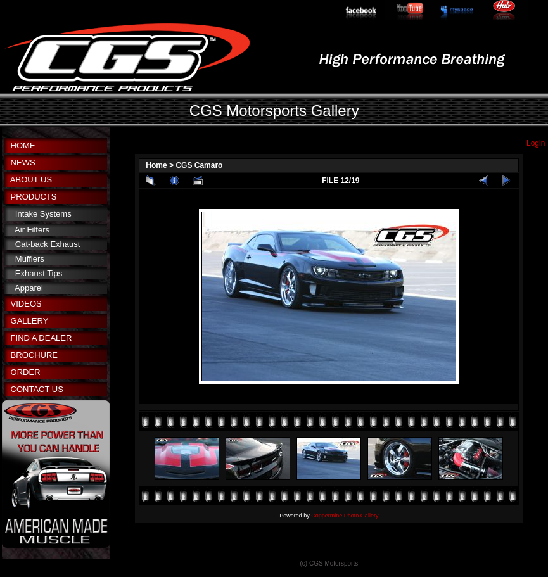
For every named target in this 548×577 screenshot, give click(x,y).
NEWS (23, 162)
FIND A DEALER (41, 338)
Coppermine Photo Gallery (344, 515)
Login (535, 143)
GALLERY (30, 321)
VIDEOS (26, 303)
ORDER (26, 372)
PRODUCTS (34, 196)
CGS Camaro (198, 165)
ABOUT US (31, 179)
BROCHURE (34, 355)
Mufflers (29, 258)
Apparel (29, 288)
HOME (23, 145)
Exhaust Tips (38, 273)
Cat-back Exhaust (47, 244)
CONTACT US (37, 389)
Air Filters (32, 229)
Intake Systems (43, 214)
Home (156, 165)
